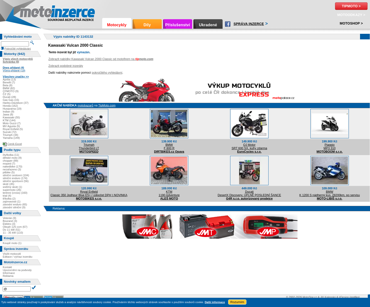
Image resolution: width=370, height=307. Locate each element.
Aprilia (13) (9, 79)
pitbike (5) (9, 172)
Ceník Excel (14, 143)
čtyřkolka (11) (11, 154)
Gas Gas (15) (11, 99)
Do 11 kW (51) (11, 229)
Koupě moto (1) (12, 243)
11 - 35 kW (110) (13, 232)
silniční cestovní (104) (16, 175)
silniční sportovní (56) (15, 181)
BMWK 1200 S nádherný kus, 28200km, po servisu (329, 193)
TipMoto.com (107, 105)
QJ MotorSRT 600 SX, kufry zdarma (249, 146)
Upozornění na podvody (17, 270)
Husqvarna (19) (12, 108)
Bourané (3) (10, 220)
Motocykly (116, 25)
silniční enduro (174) (15, 178)
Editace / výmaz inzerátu (17, 256)
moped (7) (9, 163)
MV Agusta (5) (11, 126)
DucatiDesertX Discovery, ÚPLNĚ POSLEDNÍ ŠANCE (249, 193)
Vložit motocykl (12, 253)
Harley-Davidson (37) (15, 102)
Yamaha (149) (11, 137)
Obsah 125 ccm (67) (15, 226)
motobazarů (85, 105)
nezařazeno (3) (12, 169)
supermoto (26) (12, 189)
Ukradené (208, 25)
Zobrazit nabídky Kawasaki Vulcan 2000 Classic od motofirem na (100, 59)
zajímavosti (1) (11, 201)
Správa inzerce (249, 24)
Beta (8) (7, 85)
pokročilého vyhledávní (107, 72)
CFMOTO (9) (10, 91)
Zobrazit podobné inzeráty (65, 66)
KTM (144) (9, 120)
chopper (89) (10, 160)
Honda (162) (10, 105)
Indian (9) (8, 111)
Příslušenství (177, 25)
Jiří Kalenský (328, 297)
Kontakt (7, 267)
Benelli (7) (9, 82)
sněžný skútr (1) (12, 186)
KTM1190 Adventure (169, 193)
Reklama (8, 275)
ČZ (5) (6, 94)
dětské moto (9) (12, 157)
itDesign (344, 297)
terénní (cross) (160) (15, 192)
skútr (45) (8, 184)
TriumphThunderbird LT (89, 146)
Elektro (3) (9, 223)
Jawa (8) (8, 114)
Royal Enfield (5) (13, 129)
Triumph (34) (10, 134)
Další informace (215, 302)
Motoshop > (351, 23)
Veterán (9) (9, 218)
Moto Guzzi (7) (11, 123)
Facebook (227, 24)
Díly (147, 25)
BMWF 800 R (169, 146)
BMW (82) (9, 88)
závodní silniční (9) (14, 207)
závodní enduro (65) (15, 204)
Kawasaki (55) (11, 117)
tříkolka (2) (9, 198)
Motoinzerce (30, 12)
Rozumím (237, 302)
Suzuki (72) (10, 132)
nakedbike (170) (12, 166)
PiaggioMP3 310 (329, 146)
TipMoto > (351, 6)
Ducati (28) (9, 97)
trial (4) (7, 195)
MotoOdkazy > (351, 15)
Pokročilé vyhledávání (17, 48)
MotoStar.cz (310, 297)
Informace (9, 273)
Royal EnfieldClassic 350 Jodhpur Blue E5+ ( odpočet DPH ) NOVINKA (89, 193)
